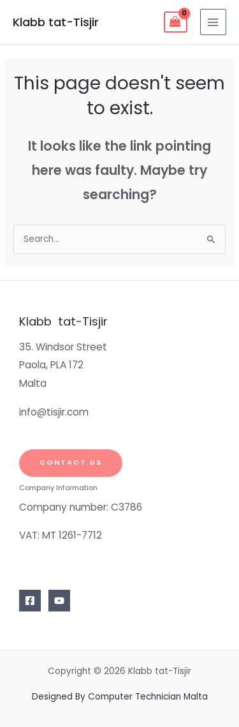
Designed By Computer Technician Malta (120, 697)
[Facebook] (30, 600)
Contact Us (71, 462)
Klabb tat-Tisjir (56, 22)
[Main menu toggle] (213, 22)
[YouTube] (59, 600)
